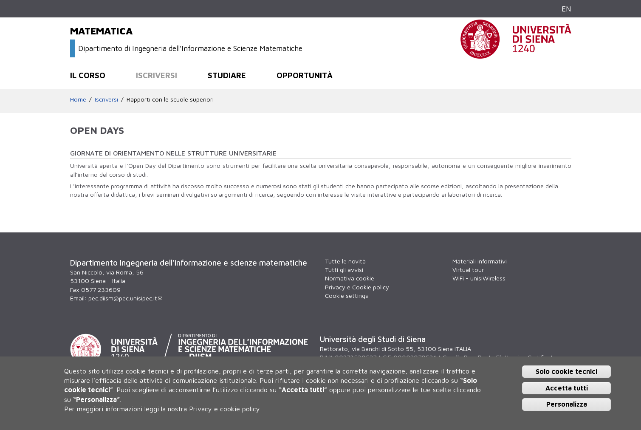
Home (78, 99)
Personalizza (566, 404)
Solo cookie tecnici (566, 371)
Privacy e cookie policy (224, 409)
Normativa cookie (349, 278)
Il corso (87, 75)
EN (566, 8)
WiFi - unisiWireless (478, 278)
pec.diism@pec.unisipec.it (125, 298)
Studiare (227, 75)
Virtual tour (468, 269)
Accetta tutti (566, 388)
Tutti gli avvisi (344, 269)
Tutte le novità (345, 261)
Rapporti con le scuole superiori (170, 99)
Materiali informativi (479, 261)
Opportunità (305, 75)
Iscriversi (156, 75)
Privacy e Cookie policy (357, 287)
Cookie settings (346, 295)
